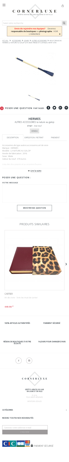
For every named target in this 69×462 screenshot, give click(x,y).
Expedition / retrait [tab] (34, 137)
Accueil (5, 41)
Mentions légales (34, 401)
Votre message (10, 182)
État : (31, 126)
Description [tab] (13, 137)
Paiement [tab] (55, 137)
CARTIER (9, 293)
